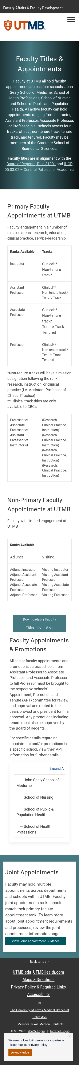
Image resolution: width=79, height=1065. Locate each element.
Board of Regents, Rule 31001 (31, 164)
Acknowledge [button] (20, 1052)
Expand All (57, 769)
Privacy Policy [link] (38, 1045)
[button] (71, 19)
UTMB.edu (22, 972)
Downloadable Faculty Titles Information (39, 623)
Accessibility (38, 994)
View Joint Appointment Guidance (36, 941)
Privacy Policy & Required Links (38, 987)
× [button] (69, 1036)
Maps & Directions (39, 979)
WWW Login (36, 1031)
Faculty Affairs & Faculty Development (33, 8)
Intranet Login (60, 1031)
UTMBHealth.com (48, 972)
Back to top (39, 962)
